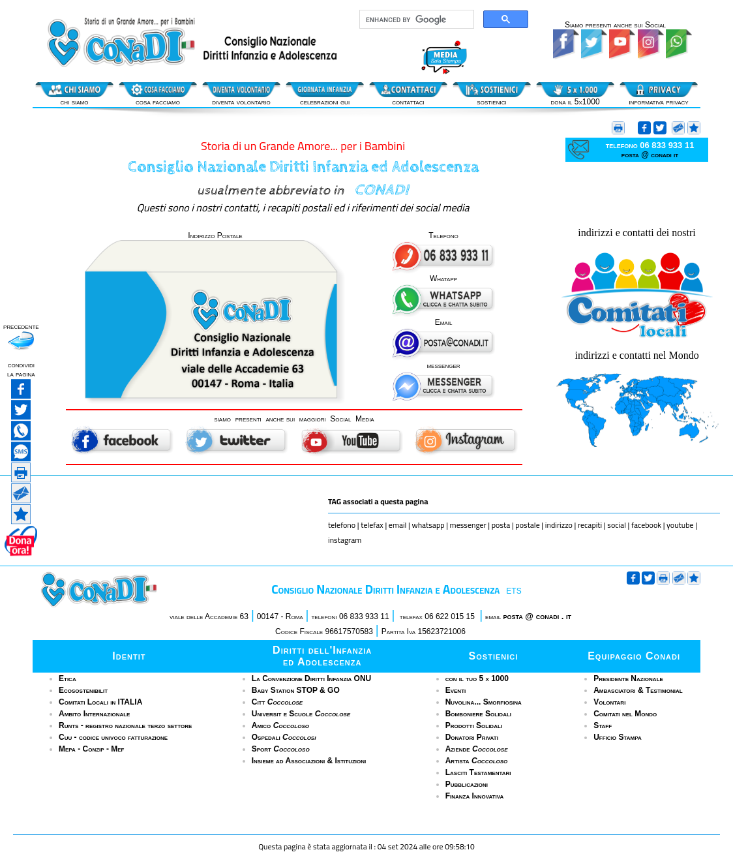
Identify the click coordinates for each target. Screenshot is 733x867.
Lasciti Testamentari (478, 772)
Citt (277, 702)
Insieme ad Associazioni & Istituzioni (309, 760)
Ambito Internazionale (94, 713)
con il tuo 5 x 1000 (477, 678)
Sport (281, 748)
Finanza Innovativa (474, 795)
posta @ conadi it (649, 154)
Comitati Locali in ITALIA (100, 702)
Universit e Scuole (301, 713)
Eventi (455, 690)
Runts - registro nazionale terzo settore (125, 725)
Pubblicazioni (466, 784)
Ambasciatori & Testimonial (637, 690)
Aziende (476, 748)
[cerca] (415, 19)
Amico (280, 725)
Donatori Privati (471, 737)
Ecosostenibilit (83, 690)
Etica (67, 678)
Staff (602, 725)
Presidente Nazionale (628, 678)
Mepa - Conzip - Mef (92, 748)
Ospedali (284, 737)
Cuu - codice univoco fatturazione (113, 737)
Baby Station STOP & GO (296, 690)
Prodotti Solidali (473, 725)
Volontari (609, 702)
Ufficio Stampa (617, 737)
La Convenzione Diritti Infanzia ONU (312, 678)
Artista (476, 760)
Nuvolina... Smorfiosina (483, 702)
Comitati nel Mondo (625, 713)
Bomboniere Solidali (478, 713)
